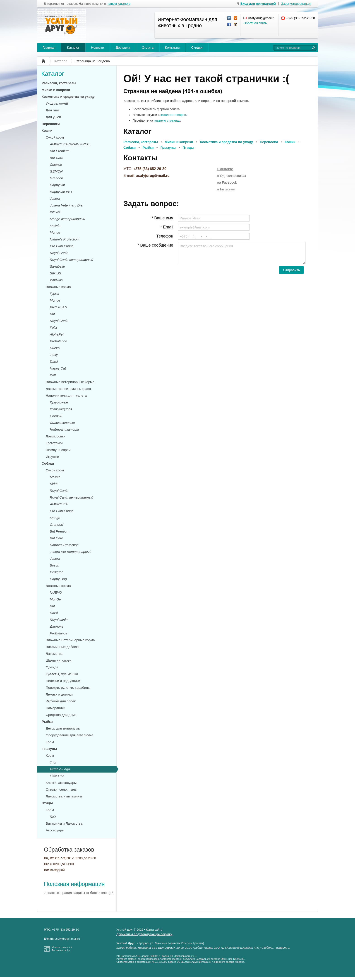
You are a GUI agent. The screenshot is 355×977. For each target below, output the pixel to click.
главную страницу (167, 120)
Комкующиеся (61, 409)
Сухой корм (55, 137)
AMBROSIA (59, 504)
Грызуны (49, 749)
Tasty (54, 355)
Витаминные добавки (62, 647)
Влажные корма (58, 287)
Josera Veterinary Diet (66, 205)
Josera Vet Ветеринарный (70, 552)
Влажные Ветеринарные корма (70, 640)
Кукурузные (59, 402)
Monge (55, 232)
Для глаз (52, 110)
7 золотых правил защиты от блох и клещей (78, 893)
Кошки (47, 130)
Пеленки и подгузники (63, 681)
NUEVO (56, 592)
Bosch (54, 565)
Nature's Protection (64, 239)
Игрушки (52, 456)
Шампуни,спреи (58, 450)
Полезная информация (74, 884)
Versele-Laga (60, 769)
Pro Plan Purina (62, 246)
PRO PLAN (58, 307)
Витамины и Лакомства (64, 823)
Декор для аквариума (63, 728)
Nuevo (55, 348)
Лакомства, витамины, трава (68, 389)
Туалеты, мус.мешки (62, 674)
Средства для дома (61, 715)
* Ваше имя (162, 218)
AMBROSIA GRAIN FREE (69, 144)
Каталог (73, 47)
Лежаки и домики (59, 694)
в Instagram (226, 189)
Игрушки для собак (61, 701)
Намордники (55, 708)
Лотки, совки (55, 436)
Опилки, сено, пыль (61, 789)
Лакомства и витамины (64, 796)
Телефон (164, 236)
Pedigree (56, 572)
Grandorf (56, 178)
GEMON (56, 171)
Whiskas (56, 280)
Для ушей (53, 117)
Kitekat (55, 212)
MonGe (55, 599)
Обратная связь (255, 23)
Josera (55, 198)
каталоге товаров (173, 115)
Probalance (58, 341)
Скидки (196, 47)
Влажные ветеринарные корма (70, 382)
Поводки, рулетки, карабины (68, 687)
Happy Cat (58, 368)
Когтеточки (54, 443)
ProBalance (58, 633)
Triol (53, 762)
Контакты (172, 47)
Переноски (51, 124)
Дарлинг (56, 626)
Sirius (54, 484)
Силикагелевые (62, 423)
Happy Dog (58, 579)
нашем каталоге (119, 3)
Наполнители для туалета (66, 395)
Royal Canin (59, 253)
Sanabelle (57, 266)
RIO (53, 817)
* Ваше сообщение (155, 245)
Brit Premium (60, 151)
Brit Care (56, 158)
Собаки (48, 463)
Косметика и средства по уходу (68, 96)
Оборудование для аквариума (69, 735)
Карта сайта (154, 929)
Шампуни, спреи (59, 660)
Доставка (123, 47)
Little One (57, 776)
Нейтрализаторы (64, 429)
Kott (53, 375)
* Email (166, 227)
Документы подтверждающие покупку (144, 934)
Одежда (52, 667)
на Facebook (227, 182)
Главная (49, 47)
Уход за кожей (57, 103)
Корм (50, 742)
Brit (52, 314)
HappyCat (57, 185)
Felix (53, 327)
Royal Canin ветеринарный (71, 260)
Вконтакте (225, 169)
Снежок (56, 164)
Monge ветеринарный (67, 219)
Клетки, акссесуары (61, 783)
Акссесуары (55, 830)
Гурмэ (54, 293)
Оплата (148, 47)
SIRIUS (55, 273)
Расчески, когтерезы (59, 83)
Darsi (54, 361)
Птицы (47, 803)
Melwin (55, 226)
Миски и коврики (56, 90)
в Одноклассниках (231, 176)
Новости (97, 47)
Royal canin (58, 620)
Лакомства (54, 653)
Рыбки (47, 721)
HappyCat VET (61, 192)
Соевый (56, 416)
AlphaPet (57, 334)
